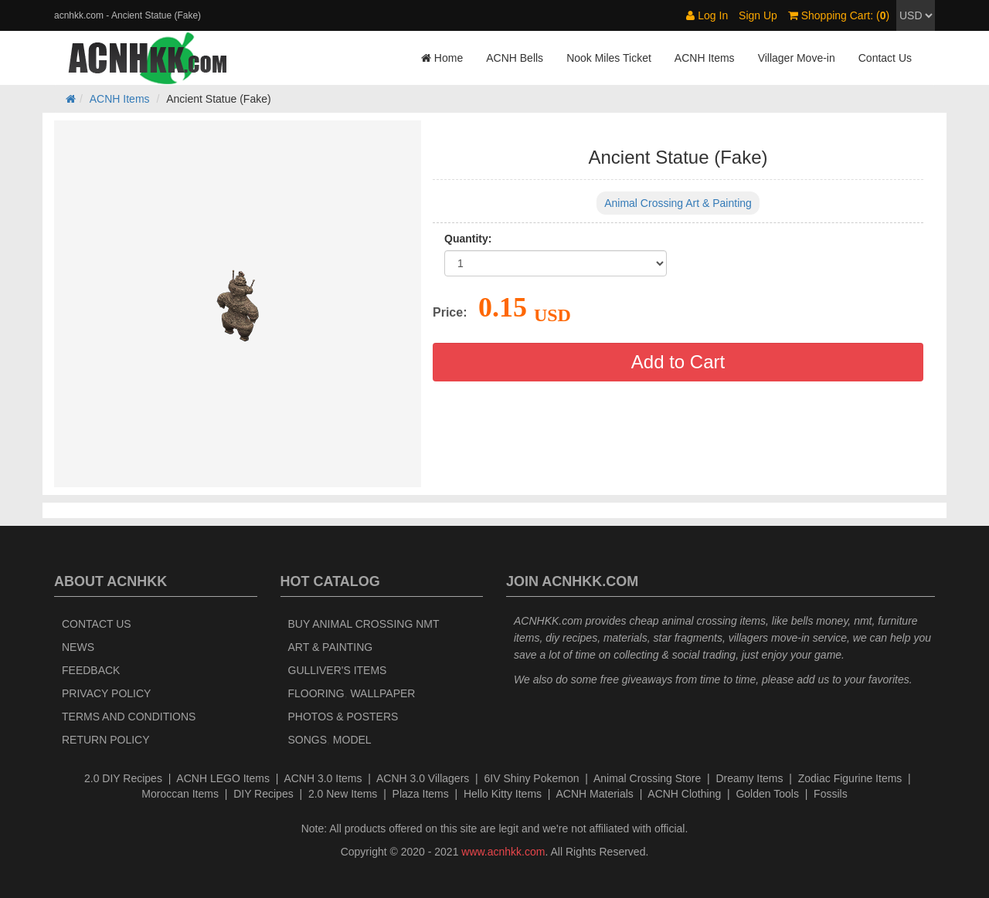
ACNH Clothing (684, 794)
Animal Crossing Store (647, 778)
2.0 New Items (342, 794)
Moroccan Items (180, 794)
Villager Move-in (796, 58)
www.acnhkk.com (503, 851)
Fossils (831, 794)
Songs (308, 740)
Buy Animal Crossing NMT (364, 624)
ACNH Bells (514, 58)
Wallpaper (382, 693)
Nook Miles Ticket (608, 58)
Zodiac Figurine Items (850, 778)
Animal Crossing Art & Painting (678, 203)
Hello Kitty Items (503, 794)
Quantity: (467, 238)
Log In (707, 15)
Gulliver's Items (337, 670)
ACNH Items (705, 58)
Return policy (106, 740)
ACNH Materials (595, 794)
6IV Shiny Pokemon (531, 778)
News (78, 647)
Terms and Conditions (128, 716)
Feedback (91, 670)
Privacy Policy (106, 693)
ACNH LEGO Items (223, 778)
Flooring (316, 693)
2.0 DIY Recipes (123, 778)
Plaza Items (421, 794)
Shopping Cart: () (838, 15)
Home (442, 58)
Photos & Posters (343, 716)
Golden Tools (767, 794)
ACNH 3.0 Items (323, 778)
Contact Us (885, 58)
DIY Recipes (263, 794)
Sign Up (758, 15)
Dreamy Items (749, 778)
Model (352, 740)
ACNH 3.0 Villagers (422, 778)
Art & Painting (330, 647)
